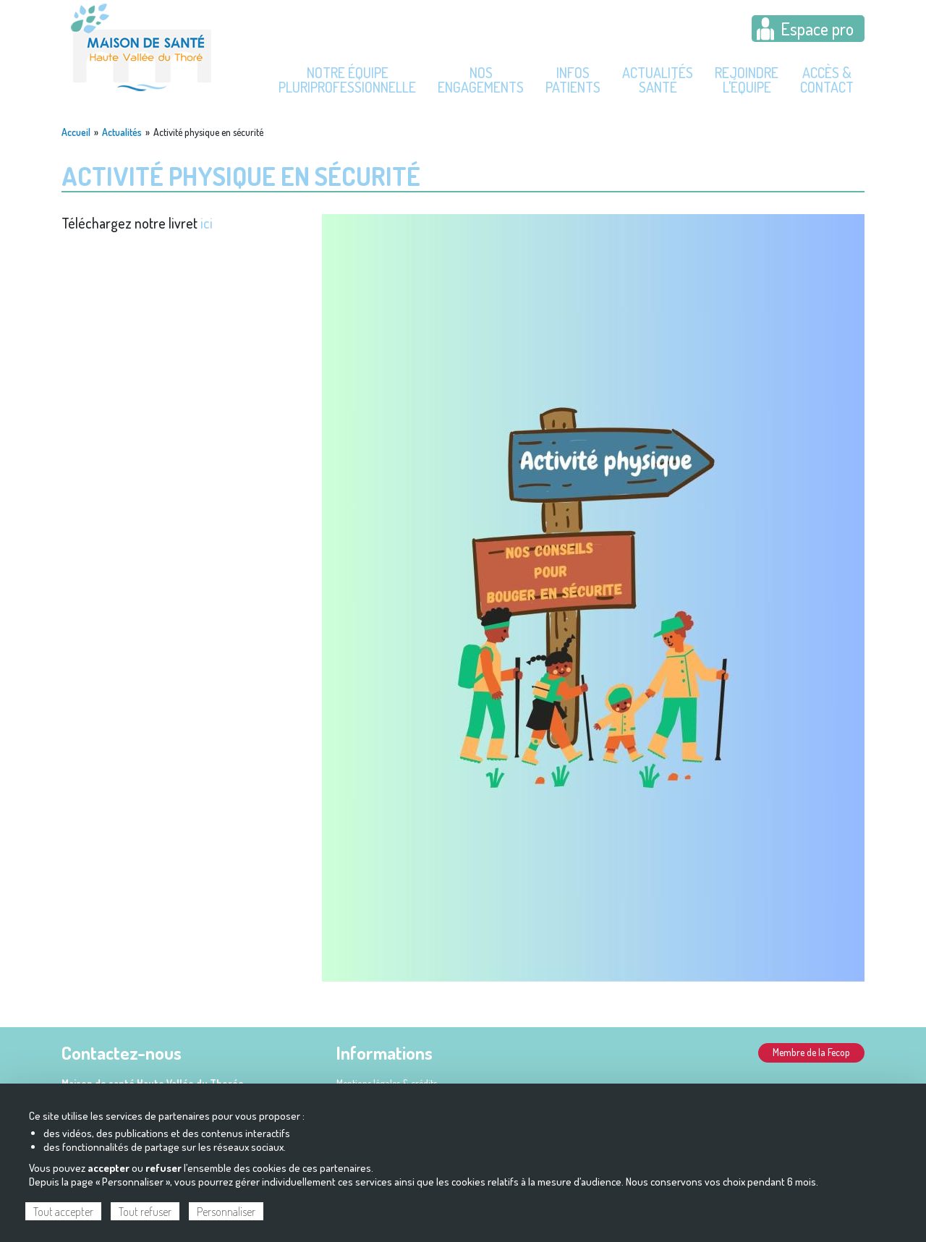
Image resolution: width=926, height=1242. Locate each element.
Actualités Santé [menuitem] (657, 79)
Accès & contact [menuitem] (827, 79)
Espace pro (817, 28)
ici (206, 222)
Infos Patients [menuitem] (572, 79)
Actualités (122, 132)
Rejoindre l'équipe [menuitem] (746, 79)
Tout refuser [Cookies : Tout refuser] (145, 1211)
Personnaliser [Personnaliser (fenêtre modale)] (226, 1211)
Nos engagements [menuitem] (481, 79)
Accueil (75, 132)
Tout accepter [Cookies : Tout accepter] (63, 1211)
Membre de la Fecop (811, 1052)
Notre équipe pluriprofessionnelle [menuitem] (347, 79)
